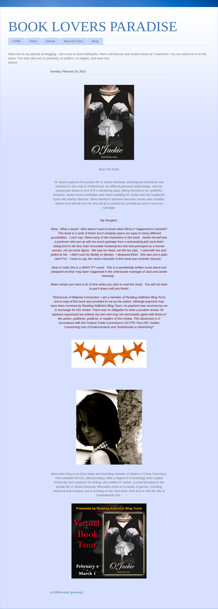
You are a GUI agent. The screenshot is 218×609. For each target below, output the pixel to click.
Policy (33, 41)
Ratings (50, 41)
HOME (16, 41)
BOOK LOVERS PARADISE (92, 26)
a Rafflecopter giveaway (66, 592)
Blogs (95, 41)
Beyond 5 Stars (73, 41)
